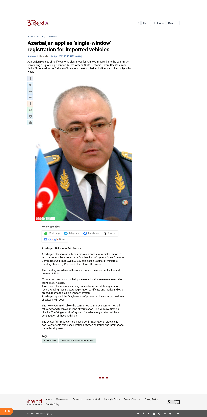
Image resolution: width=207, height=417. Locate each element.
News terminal (93, 399)
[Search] (138, 23)
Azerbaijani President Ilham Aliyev (78, 340)
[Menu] (173, 23)
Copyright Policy (112, 399)
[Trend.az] (38, 23)
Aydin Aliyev (50, 340)
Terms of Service (132, 399)
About (49, 399)
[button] (30, 78)
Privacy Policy (151, 399)
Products (77, 399)
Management (62, 399)
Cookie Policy (52, 404)
